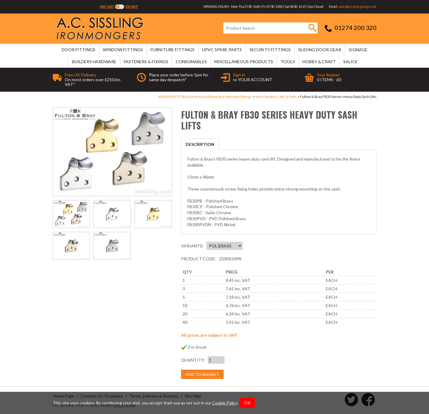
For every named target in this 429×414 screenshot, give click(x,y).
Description (200, 144)
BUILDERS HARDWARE (94, 61)
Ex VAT (132, 6)
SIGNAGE (358, 49)
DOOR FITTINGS (78, 49)
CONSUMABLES (191, 61)
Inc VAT (107, 6)
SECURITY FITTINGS (270, 49)
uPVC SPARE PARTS (222, 49)
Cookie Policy (224, 402)
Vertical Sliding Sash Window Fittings (223, 96)
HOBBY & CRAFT (319, 61)
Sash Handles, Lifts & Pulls (276, 96)
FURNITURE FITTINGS (172, 49)
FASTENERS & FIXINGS (146, 61)
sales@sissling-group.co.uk (357, 6)
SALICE (350, 61)
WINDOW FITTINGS (123, 49)
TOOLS (288, 61)
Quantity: (193, 359)
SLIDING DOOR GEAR (319, 49)
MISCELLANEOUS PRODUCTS (243, 61)
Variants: (192, 245)
